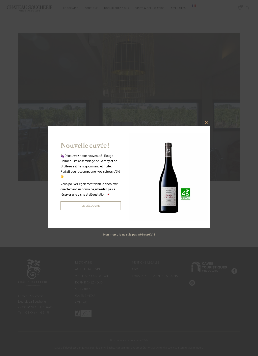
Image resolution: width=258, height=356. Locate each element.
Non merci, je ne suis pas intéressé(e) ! (129, 234)
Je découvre (91, 205)
